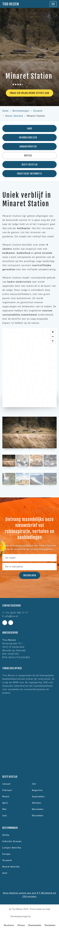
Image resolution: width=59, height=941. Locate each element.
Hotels (29, 155)
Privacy (21, 925)
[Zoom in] (53, 332)
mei (4, 809)
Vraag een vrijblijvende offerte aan (29, 93)
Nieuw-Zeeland (14, 115)
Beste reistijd (29, 164)
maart (5, 796)
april (5, 802)
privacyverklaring (24, 545)
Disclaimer (50, 925)
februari (7, 790)
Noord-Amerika (11, 866)
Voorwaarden (34, 925)
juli (34, 783)
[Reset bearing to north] (53, 341)
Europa (6, 854)
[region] (29, 367)
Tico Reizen (10, 4)
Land (29, 128)
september (38, 796)
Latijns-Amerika (11, 847)
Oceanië (37, 110)
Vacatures (9, 925)
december (37, 815)
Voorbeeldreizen (29, 137)
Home (5, 110)
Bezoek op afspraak (14, 650)
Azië (4, 873)
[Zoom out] (53, 336)
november (38, 809)
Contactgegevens (11, 605)
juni (4, 815)
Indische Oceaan (12, 841)
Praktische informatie (29, 173)
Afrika (5, 835)
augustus (37, 790)
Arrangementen (30, 146)
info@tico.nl (11, 616)
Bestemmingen (21, 110)
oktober (36, 802)
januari (6, 783)
